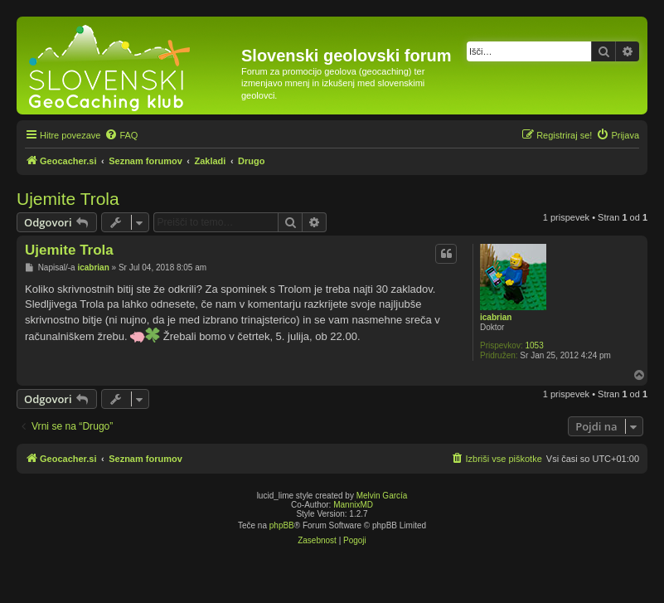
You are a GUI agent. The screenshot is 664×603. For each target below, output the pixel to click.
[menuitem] (121, 135)
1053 (534, 345)
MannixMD (353, 504)
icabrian (495, 317)
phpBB (281, 525)
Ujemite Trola (68, 198)
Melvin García (382, 495)
